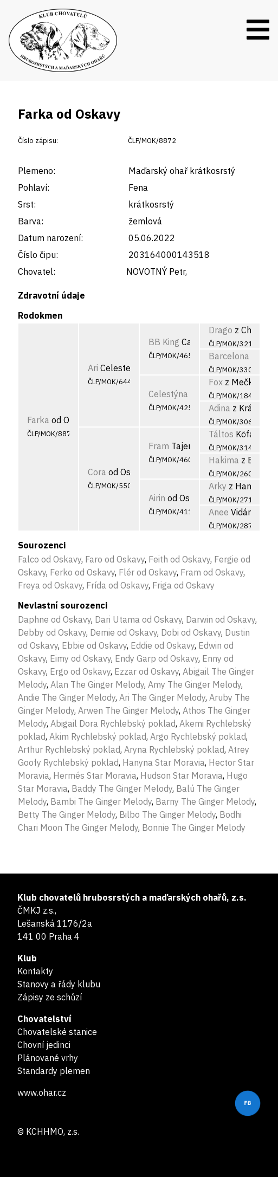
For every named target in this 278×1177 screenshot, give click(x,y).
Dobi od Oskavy (191, 632)
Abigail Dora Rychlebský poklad (113, 723)
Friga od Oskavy (183, 585)
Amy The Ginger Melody (194, 684)
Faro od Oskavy (115, 559)
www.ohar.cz (41, 1092)
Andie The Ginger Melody (66, 697)
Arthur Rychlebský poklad (69, 749)
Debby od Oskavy (52, 632)
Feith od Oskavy (179, 559)
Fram (158, 446)
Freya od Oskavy (50, 585)
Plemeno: (36, 170)
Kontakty (35, 971)
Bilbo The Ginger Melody (167, 814)
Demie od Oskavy (123, 632)
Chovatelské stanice (57, 1031)
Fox (216, 382)
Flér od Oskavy (148, 572)
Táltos (221, 434)
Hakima (224, 460)
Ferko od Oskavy (82, 572)
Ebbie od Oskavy (94, 645)
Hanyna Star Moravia (163, 762)
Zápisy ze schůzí (49, 997)
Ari (93, 368)
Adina (219, 408)
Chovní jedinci (43, 1044)
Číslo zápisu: (38, 140)
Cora (97, 472)
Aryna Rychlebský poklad (174, 749)
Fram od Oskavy (211, 572)
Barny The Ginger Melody (205, 801)
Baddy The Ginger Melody (122, 788)
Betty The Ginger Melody (66, 814)
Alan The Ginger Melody (97, 684)
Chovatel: (36, 271)
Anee (219, 512)
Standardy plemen (53, 1070)
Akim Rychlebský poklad (97, 736)
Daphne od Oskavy (54, 619)
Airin (156, 498)
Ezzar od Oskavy (146, 671)
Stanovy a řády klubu (58, 984)
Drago (220, 330)
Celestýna (168, 394)
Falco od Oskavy (49, 559)
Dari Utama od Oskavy (138, 619)
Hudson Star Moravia (181, 775)
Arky (218, 486)
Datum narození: (50, 237)
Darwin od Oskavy (220, 619)
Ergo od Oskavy (80, 671)
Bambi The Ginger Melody (101, 801)
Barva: (30, 221)
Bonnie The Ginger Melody (193, 827)
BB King (163, 342)
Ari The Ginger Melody (162, 697)
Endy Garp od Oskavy (156, 658)
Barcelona (229, 356)
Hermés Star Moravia (95, 775)
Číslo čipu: (38, 254)
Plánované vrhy (47, 1057)
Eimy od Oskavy (80, 658)
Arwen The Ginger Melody (128, 710)
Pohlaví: (33, 187)
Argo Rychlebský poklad (198, 736)
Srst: (27, 204)
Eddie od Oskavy (163, 645)
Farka (38, 420)
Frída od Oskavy (117, 585)
